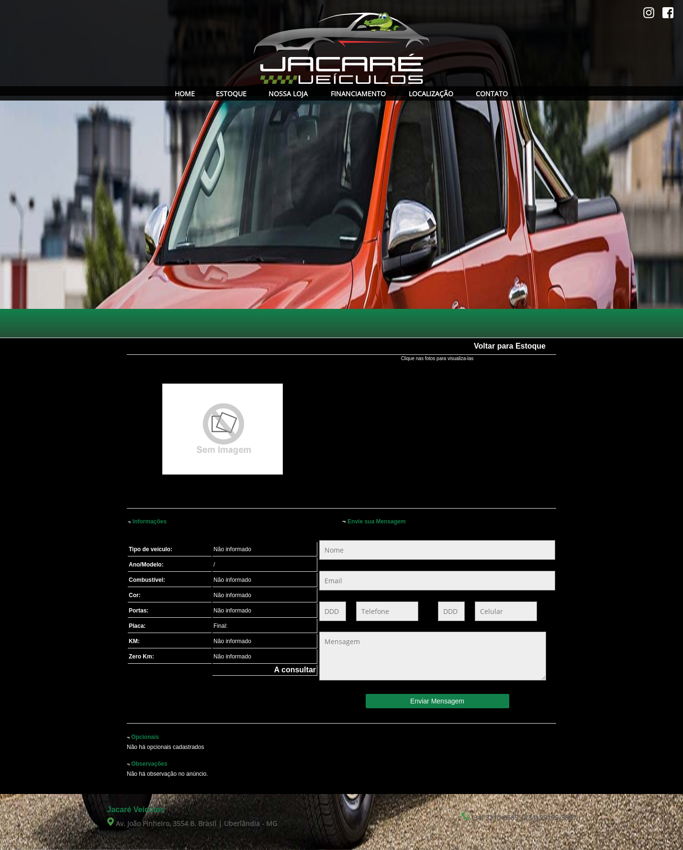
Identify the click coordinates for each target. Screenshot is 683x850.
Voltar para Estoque (510, 346)
